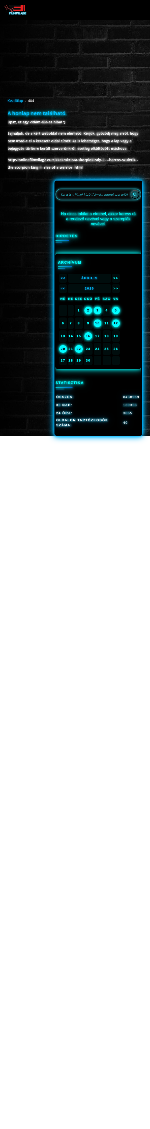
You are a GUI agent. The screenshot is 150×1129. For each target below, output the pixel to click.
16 (88, 336)
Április (89, 278)
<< (63, 278)
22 (78, 349)
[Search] (135, 194)
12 (115, 323)
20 (63, 349)
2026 (89, 288)
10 (97, 323)
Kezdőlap (15, 100)
